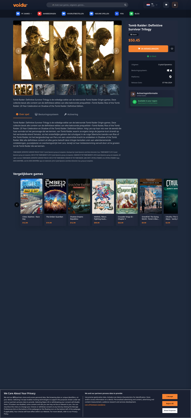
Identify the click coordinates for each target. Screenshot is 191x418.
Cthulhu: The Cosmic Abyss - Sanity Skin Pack (174, 218)
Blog (134, 14)
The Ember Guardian (54, 217)
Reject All (169, 404)
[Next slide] (116, 51)
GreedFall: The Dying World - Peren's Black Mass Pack (150, 218)
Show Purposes (170, 411)
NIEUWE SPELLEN (99, 14)
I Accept (170, 397)
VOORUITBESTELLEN (73, 14)
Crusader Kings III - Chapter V (126, 218)
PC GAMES (24, 14)
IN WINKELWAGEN (148, 48)
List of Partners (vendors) (95, 406)
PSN (119, 14)
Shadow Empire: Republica (76, 218)
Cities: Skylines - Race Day (31, 218)
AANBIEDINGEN (47, 14)
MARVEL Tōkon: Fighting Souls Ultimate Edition (100, 218)
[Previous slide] (19, 51)
